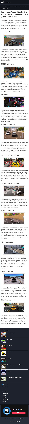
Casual (4, 395)
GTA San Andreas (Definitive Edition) (14, 377)
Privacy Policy (19, 418)
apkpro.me (6, 2)
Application (5, 393)
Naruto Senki (9, 345)
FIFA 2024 (9, 358)
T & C (23, 418)
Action (4, 389)
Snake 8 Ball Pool (10, 352)
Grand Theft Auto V (11, 332)
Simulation (5, 399)
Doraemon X (9, 371)
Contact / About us (8, 418)
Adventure (5, 391)
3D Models (5, 386)
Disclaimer (14, 418)
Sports (4, 401)
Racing (4, 397)
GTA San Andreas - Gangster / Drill (14, 364)
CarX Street (9, 339)
